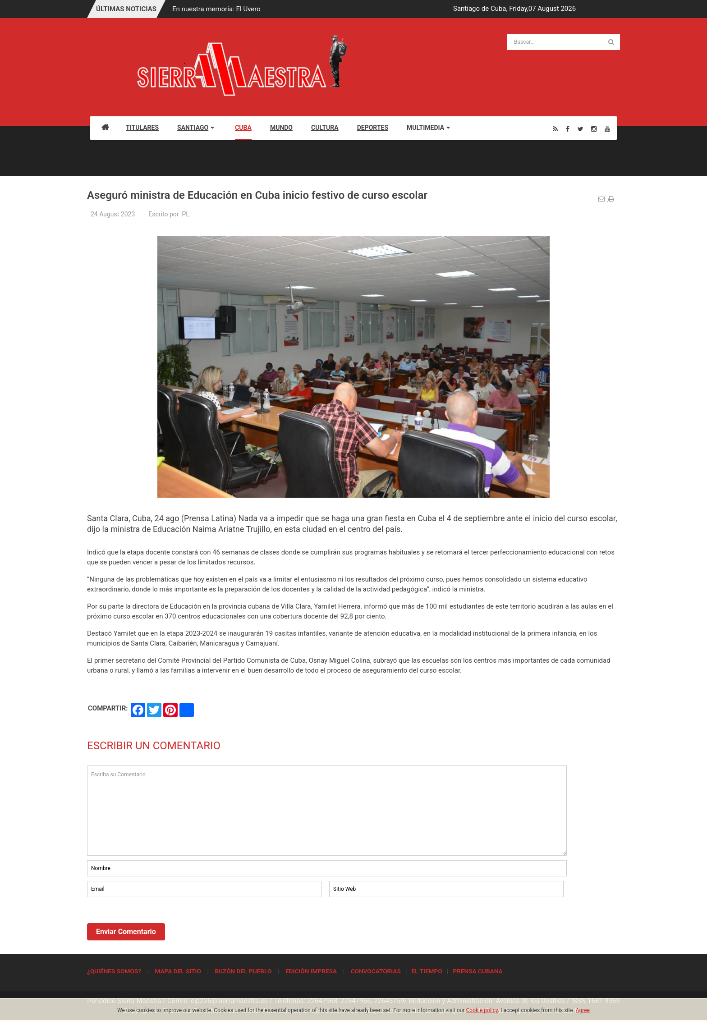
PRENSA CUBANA (477, 971)
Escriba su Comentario (327, 810)
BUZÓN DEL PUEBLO (243, 971)
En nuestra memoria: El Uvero (218, 9)
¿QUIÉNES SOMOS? (114, 971)
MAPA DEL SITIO (178, 971)
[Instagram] (594, 129)
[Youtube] (607, 129)
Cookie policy (482, 1010)
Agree (583, 1010)
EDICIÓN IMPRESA (311, 971)
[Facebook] (567, 129)
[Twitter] (580, 129)
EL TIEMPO (426, 971)
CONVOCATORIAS (376, 971)
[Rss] (555, 129)
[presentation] (155, 923)
